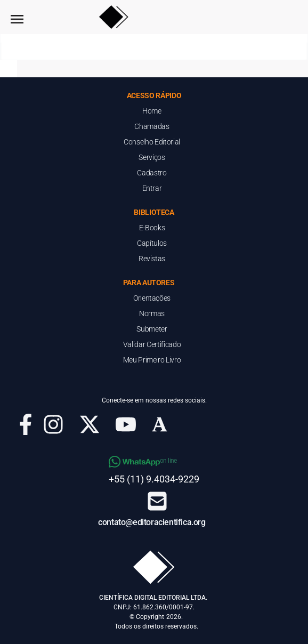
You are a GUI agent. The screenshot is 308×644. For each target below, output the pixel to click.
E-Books (152, 227)
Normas (152, 313)
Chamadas (151, 126)
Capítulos (152, 243)
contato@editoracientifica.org (151, 522)
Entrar (152, 188)
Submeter (151, 329)
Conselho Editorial (152, 142)
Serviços (152, 157)
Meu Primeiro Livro (152, 360)
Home (151, 111)
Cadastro (151, 172)
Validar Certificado (152, 344)
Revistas (152, 258)
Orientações (152, 298)
